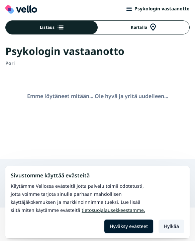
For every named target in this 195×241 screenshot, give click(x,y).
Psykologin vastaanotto (158, 8)
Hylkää (171, 226)
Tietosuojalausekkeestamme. (113, 210)
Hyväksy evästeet (129, 226)
